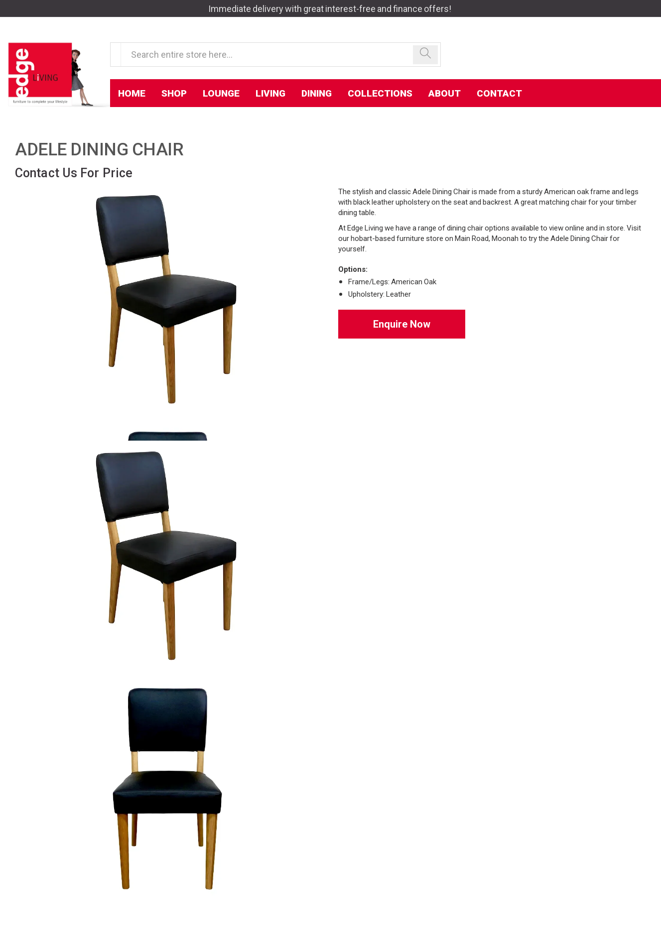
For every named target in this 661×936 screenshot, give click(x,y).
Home (131, 93)
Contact (499, 93)
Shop (174, 93)
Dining (316, 93)
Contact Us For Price (73, 173)
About (444, 93)
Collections (380, 93)
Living (270, 93)
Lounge (221, 93)
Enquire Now (401, 324)
